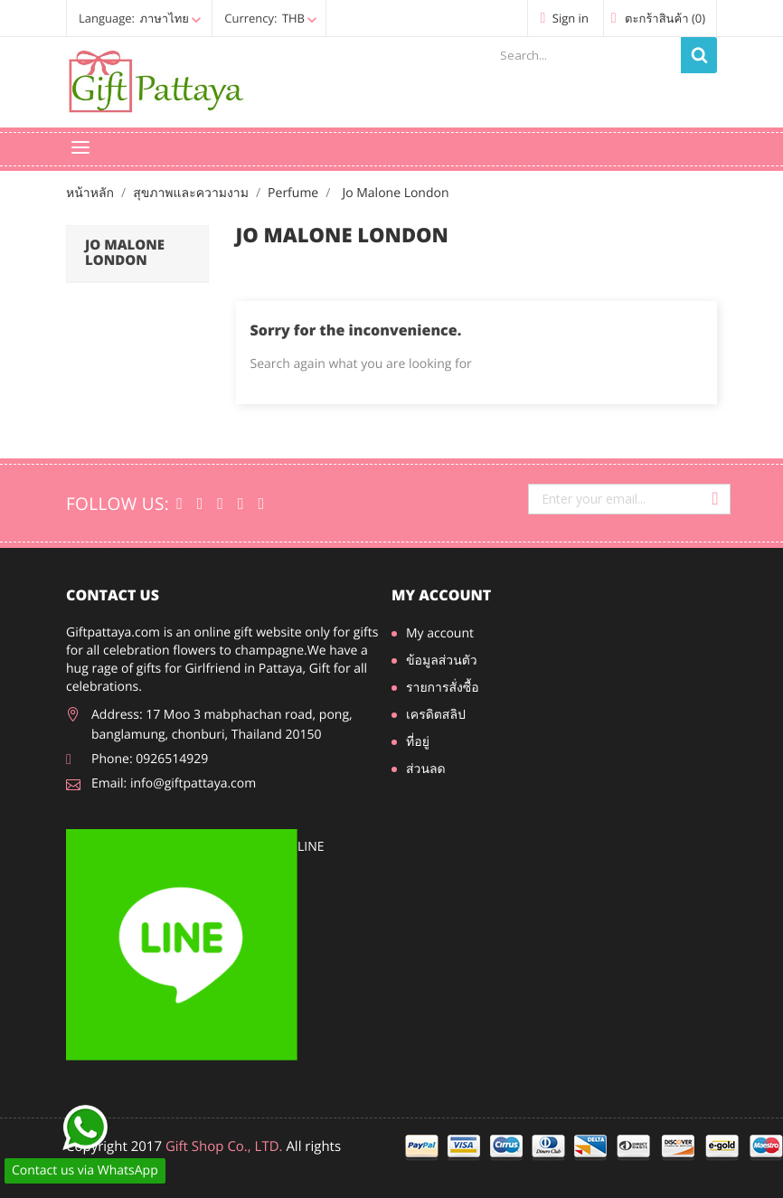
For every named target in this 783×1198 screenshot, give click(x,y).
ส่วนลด (426, 769)
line (311, 846)
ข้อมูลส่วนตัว (441, 660)
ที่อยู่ (417, 741)
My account (441, 595)
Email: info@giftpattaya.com (173, 783)
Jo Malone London (125, 253)
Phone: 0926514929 (149, 759)
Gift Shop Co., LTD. (224, 1146)
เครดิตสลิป (436, 714)
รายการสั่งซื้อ (442, 687)
